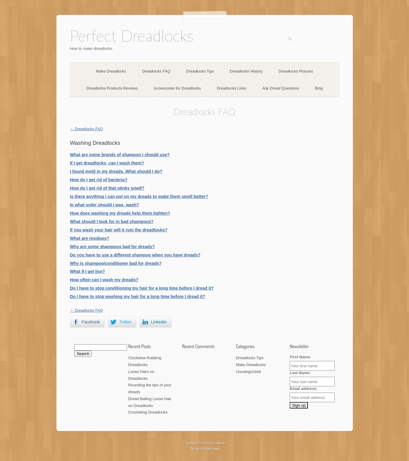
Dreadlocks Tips (200, 71)
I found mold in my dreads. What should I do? (116, 171)
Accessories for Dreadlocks (177, 88)
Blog (319, 88)
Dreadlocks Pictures (295, 71)
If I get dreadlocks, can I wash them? (107, 163)
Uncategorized (248, 371)
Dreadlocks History (246, 71)
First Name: (300, 357)
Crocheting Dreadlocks (148, 412)
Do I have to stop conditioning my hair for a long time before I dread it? (142, 288)
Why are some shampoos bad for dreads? (112, 246)
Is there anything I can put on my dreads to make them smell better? (139, 196)
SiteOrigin (212, 449)
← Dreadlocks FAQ (86, 129)
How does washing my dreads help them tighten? (120, 213)
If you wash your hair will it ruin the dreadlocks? (118, 230)
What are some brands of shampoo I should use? (119, 154)
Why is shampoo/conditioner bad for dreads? (115, 263)
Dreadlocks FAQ (156, 71)
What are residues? (89, 238)
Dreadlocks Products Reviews (112, 88)
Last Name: (300, 373)
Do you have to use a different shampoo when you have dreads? (135, 255)
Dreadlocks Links (231, 88)
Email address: (303, 388)
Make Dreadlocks (111, 71)
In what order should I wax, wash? (104, 204)
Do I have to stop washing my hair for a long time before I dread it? (137, 296)
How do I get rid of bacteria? (98, 179)
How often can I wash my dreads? (104, 279)
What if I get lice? (87, 271)
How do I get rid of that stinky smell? (107, 188)
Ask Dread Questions (280, 88)
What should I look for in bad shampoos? (111, 221)
